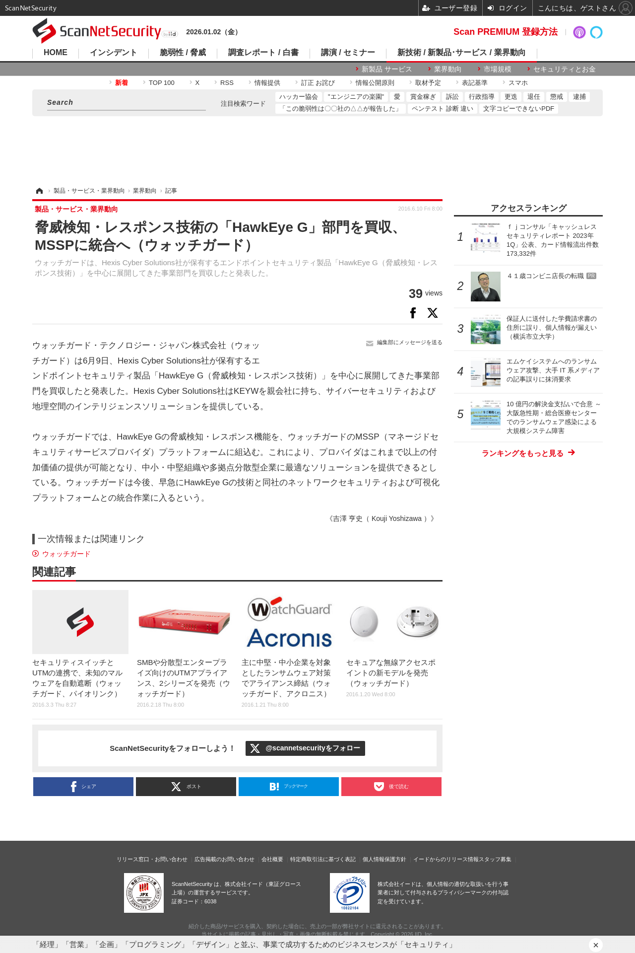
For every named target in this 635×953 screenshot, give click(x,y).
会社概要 (272, 859)
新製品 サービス (387, 69)
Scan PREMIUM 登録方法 (505, 32)
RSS (227, 82)
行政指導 (482, 96)
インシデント (113, 53)
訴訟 (452, 96)
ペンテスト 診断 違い (442, 108)
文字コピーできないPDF (518, 108)
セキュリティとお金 (564, 69)
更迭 (511, 96)
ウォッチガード (66, 554)
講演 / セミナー (348, 53)
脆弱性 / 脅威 (183, 53)
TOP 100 (162, 82)
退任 (533, 96)
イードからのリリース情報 (446, 859)
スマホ (518, 82)
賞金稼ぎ (423, 96)
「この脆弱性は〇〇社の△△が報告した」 (340, 108)
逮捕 (579, 96)
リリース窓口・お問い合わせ (152, 859)
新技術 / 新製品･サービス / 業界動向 (461, 53)
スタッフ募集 (495, 859)
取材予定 (428, 82)
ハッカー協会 (298, 96)
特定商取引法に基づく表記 (323, 859)
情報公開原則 (375, 82)
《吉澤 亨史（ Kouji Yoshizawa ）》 (382, 518)
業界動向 (448, 69)
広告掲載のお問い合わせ (224, 859)
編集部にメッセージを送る (410, 342)
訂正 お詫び (318, 82)
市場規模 (497, 69)
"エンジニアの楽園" (356, 96)
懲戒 (556, 96)
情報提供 (267, 82)
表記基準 (475, 82)
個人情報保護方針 (384, 859)
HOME (55, 53)
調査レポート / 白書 (263, 53)
